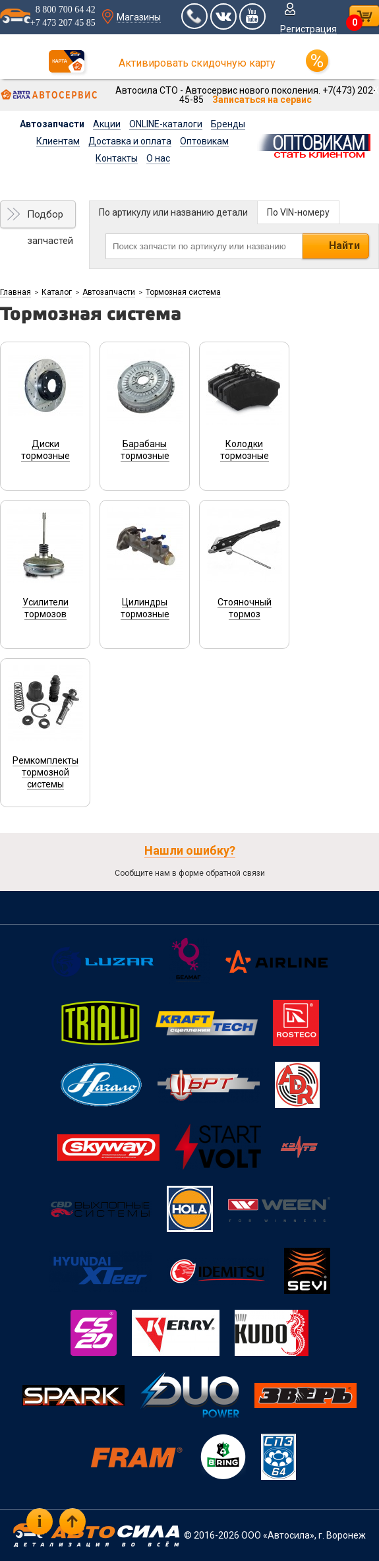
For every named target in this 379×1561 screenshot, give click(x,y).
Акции (107, 124)
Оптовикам (204, 141)
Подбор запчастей (50, 218)
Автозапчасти (52, 124)
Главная (15, 292)
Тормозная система (183, 292)
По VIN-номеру (298, 212)
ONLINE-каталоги (165, 124)
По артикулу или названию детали (173, 212)
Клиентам (58, 141)
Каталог (57, 292)
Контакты (117, 158)
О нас (158, 158)
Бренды (228, 124)
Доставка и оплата (129, 141)
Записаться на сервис (262, 99)
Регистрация (308, 29)
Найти (344, 245)
